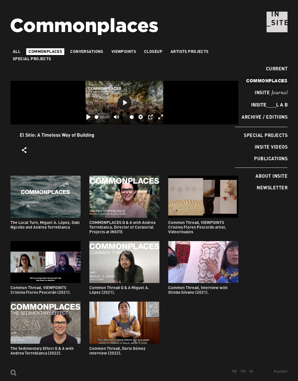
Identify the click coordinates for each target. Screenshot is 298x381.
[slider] (96, 117)
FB (234, 371)
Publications (271, 158)
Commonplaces (45, 51)
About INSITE (272, 176)
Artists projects (190, 51)
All (16, 51)
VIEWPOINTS (123, 51)
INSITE (271, 93)
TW (243, 371)
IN (251, 371)
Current (275, 68)
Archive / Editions (265, 117)
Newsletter (272, 187)
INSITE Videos (271, 146)
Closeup (153, 51)
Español (281, 371)
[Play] (88, 117)
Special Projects (266, 135)
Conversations (86, 51)
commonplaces (266, 80)
